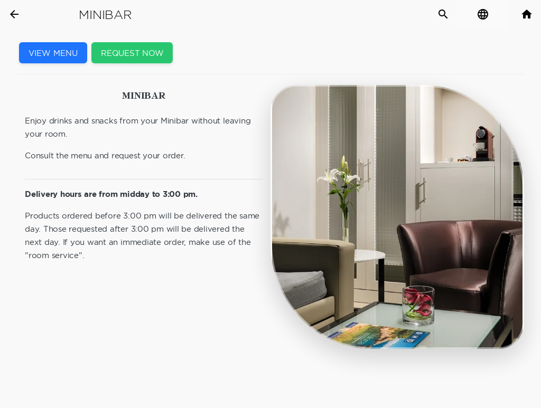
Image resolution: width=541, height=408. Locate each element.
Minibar (105, 14)
